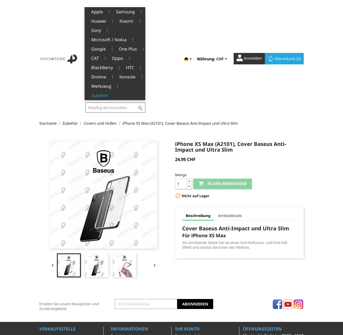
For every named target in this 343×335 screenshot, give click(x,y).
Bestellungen (185, 267)
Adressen (182, 282)
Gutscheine (184, 290)
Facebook (277, 229)
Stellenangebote (124, 302)
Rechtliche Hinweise (127, 260)
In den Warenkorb (222, 108)
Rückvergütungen (189, 275)
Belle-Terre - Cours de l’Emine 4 (64, 268)
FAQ (114, 295)
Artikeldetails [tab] (230, 140)
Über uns (118, 280)
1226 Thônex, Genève (57, 275)
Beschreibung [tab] (198, 140)
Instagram (298, 229)
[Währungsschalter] (222, 11)
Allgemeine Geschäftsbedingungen (129, 270)
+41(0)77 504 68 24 (55, 281)
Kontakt (117, 309)
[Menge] (181, 108)
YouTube (288, 229)
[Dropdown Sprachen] (188, 11)
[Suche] (115, 10)
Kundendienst (122, 287)
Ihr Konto (187, 253)
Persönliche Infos (189, 260)
